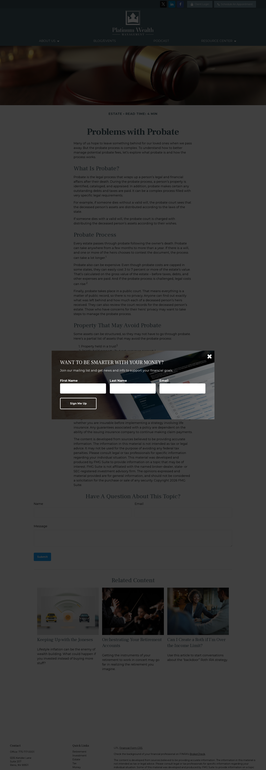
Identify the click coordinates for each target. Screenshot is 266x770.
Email (163, 381)
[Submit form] (78, 403)
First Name (69, 381)
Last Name (118, 381)
